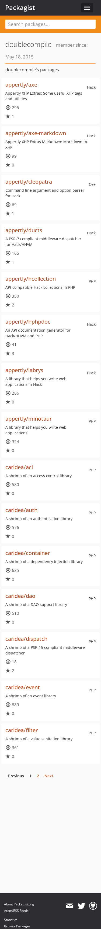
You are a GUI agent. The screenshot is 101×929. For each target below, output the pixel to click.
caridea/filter (21, 730)
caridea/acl (19, 467)
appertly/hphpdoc (27, 321)
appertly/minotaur (28, 418)
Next (48, 775)
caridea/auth (21, 510)
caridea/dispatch (26, 638)
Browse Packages (17, 926)
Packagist (20, 7)
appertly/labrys (24, 370)
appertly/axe (21, 84)
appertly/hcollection (30, 278)
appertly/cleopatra (28, 181)
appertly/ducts (23, 230)
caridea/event (22, 687)
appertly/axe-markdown (35, 133)
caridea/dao (20, 595)
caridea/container (27, 553)
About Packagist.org (19, 904)
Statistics (11, 919)
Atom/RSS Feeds (16, 910)
